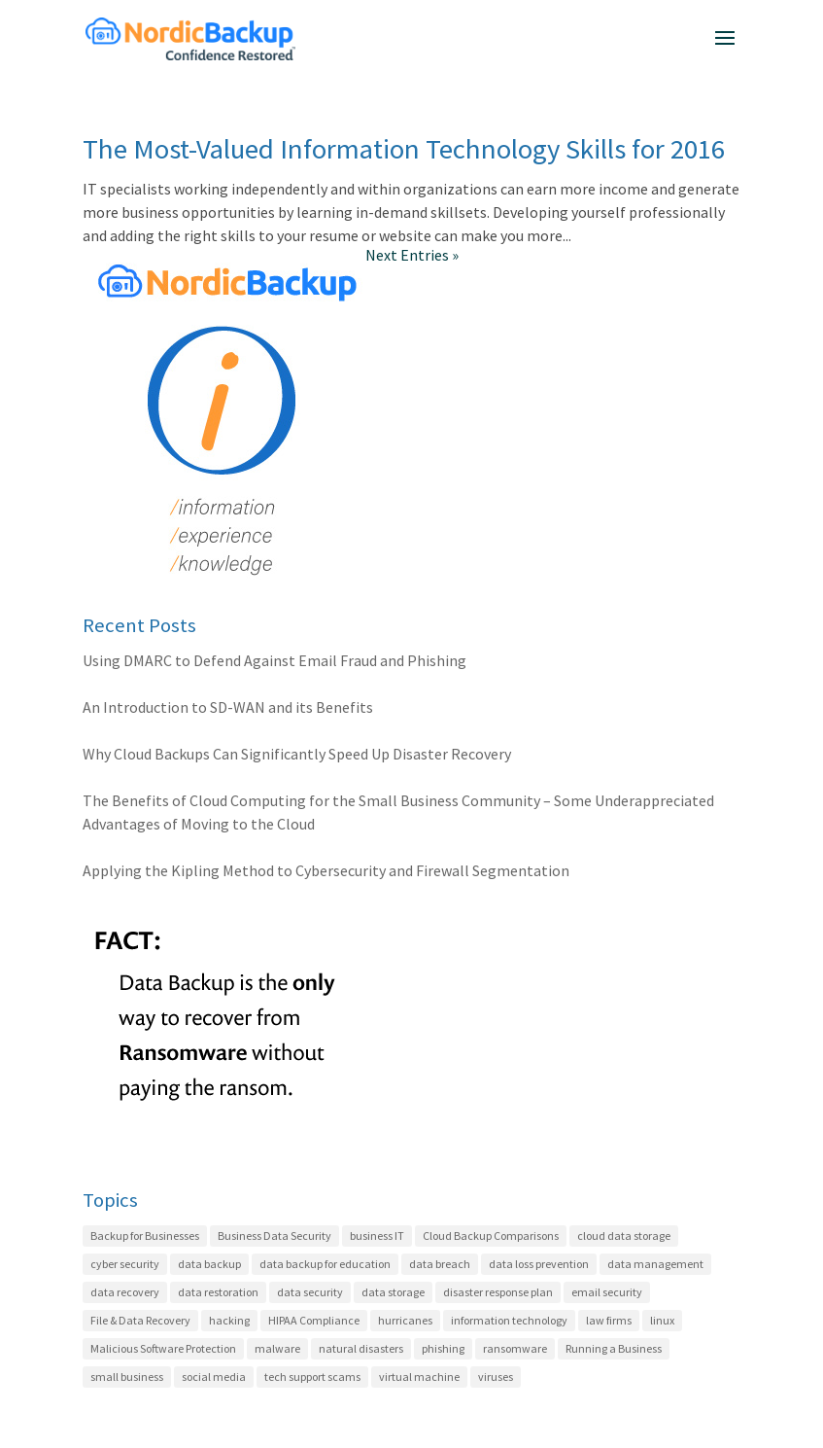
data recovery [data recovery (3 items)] (124, 1292)
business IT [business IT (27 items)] (377, 1235)
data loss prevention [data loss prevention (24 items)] (539, 1263)
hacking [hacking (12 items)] (229, 1320)
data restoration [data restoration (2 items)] (218, 1292)
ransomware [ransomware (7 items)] (515, 1348)
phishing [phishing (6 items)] (443, 1348)
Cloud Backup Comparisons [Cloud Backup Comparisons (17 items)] (491, 1235)
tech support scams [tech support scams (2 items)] (312, 1376)
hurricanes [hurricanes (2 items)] (405, 1320)
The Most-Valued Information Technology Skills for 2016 (404, 148)
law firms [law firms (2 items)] (609, 1320)
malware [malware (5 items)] (277, 1348)
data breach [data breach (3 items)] (439, 1263)
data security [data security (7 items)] (310, 1292)
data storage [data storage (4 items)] (393, 1292)
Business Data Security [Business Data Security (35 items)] (274, 1235)
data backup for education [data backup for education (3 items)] (325, 1263)
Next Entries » (412, 255)
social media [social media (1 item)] (214, 1376)
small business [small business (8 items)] (126, 1376)
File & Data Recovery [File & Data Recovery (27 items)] (140, 1320)
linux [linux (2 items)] (662, 1320)
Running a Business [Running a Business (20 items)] (614, 1348)
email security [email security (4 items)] (606, 1292)
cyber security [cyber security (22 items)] (124, 1263)
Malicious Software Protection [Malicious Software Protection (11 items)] (163, 1348)
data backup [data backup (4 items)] (209, 1263)
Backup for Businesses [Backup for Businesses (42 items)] (144, 1235)
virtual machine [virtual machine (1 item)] (419, 1376)
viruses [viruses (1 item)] (495, 1376)
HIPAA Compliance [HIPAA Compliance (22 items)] (314, 1320)
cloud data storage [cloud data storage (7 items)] (623, 1235)
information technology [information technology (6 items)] (509, 1320)
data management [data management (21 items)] (655, 1263)
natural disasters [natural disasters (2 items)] (361, 1348)
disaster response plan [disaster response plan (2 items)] (498, 1292)
